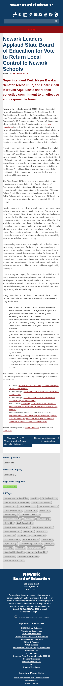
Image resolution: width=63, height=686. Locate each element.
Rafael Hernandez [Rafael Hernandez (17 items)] (30, 539)
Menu (31, 29)
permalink (7, 431)
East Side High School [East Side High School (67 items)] (29, 515)
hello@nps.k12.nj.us (29, 612)
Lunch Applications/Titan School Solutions (31, 678)
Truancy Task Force (31, 667)
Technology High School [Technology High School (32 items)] (14, 552)
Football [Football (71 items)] (29, 519)
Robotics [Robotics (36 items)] (47, 539)
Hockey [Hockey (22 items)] (8, 523)
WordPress (32, 618)
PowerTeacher (31, 650)
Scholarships (31, 653)
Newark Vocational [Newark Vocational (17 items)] (12, 531)
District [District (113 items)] (44, 510)
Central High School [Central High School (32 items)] (12, 510)
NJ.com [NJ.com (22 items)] (41, 531)
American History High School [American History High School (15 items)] (16, 498)
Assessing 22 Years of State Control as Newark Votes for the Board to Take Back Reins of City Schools (33, 406)
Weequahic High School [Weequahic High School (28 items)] (28, 556)
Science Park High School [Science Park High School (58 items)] (30, 544)
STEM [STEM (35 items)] (20, 548)
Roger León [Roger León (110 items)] (10, 544)
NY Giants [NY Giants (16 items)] (23, 535)
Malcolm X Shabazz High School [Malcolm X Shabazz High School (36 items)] (16, 527)
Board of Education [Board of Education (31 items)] (26, 506)
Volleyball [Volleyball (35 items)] (9, 556)
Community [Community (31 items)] (30, 510)
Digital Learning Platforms (31, 639)
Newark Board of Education (32, 4)
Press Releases (32, 428)
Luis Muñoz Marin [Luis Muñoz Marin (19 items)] (24, 523)
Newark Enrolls (31, 683)
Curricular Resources (31, 634)
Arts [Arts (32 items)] (34, 498)
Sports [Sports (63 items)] (8, 548)
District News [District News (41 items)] (10, 515)
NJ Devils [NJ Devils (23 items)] (9, 535)
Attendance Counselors (31, 631)
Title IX (31, 664)
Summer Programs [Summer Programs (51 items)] (35, 548)
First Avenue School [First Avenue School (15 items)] (12, 519)
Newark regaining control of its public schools (46, 439)
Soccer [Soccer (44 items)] (49, 544)
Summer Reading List (31, 662)
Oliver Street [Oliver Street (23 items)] (38, 535)
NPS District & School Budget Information (31, 648)
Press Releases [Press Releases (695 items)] (11, 539)
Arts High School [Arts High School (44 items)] (49, 498)
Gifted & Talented (31, 642)
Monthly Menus (31, 680)
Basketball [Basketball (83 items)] (9, 506)
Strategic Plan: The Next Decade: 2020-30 (31, 656)
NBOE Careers (31, 645)
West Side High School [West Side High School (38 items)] (13, 560)
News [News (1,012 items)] (28, 531)
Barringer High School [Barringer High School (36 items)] (41, 502)
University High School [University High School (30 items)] (36, 552)
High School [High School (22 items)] (43, 519)
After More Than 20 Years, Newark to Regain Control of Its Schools (15, 441)
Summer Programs (31, 659)
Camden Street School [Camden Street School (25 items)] (47, 506)
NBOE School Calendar (31, 628)
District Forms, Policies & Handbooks (31, 636)
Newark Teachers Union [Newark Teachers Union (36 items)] (42, 527)
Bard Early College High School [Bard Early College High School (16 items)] (16, 502)
